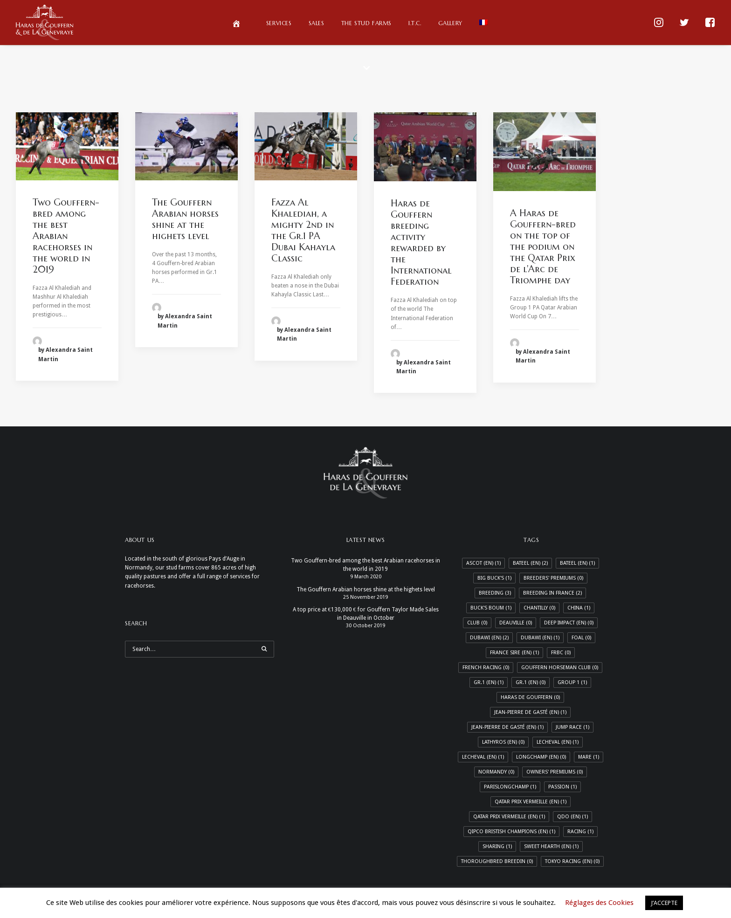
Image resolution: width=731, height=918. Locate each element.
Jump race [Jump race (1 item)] (572, 727)
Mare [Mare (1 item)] (588, 757)
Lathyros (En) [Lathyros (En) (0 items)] (503, 742)
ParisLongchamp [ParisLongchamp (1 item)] (510, 787)
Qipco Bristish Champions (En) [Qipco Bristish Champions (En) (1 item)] (511, 832)
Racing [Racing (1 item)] (580, 832)
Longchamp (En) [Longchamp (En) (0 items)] (541, 757)
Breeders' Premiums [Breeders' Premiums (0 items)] (553, 578)
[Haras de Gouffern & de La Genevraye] (44, 22)
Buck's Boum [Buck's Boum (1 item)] (490, 608)
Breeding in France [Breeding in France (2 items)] (552, 593)
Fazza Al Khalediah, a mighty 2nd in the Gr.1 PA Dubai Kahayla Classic (303, 230)
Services (279, 23)
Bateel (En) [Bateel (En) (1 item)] (577, 563)
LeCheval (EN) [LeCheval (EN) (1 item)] (558, 742)
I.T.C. (414, 23)
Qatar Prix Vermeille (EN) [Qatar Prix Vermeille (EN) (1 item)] (530, 802)
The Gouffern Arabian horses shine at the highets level (185, 219)
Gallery (450, 23)
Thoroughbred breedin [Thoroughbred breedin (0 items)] (497, 861)
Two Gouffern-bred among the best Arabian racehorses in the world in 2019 (66, 236)
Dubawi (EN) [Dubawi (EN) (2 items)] (489, 638)
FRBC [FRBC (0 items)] (561, 653)
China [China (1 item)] (578, 608)
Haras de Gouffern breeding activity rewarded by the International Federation (421, 243)
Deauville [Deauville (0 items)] (515, 623)
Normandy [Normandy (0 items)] (496, 772)
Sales (316, 23)
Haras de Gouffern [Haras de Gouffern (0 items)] (530, 697)
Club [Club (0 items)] (477, 623)
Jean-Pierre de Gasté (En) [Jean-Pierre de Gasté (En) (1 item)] (507, 727)
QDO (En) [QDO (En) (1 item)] (572, 817)
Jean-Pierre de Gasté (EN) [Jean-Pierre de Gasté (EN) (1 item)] (530, 712)
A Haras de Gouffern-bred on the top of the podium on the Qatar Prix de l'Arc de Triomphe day (543, 246)
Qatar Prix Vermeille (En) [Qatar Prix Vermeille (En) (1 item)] (509, 817)
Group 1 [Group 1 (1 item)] (572, 682)
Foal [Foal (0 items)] (581, 638)
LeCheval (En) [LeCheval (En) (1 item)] (483, 757)
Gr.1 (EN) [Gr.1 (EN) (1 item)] (488, 682)
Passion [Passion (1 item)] (562, 787)
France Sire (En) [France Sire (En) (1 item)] (514, 653)
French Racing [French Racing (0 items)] (485, 668)
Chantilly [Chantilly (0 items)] (539, 608)
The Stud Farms (366, 23)
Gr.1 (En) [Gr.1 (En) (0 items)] (530, 682)
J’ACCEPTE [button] (664, 902)
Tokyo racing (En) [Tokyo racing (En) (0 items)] (572, 861)
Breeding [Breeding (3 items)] (495, 593)
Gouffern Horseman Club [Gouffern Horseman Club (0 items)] (559, 668)
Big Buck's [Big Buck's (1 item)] (494, 578)
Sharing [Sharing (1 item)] (497, 846)
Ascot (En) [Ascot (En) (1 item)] (483, 563)
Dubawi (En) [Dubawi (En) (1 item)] (540, 638)
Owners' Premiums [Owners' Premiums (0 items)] (554, 772)
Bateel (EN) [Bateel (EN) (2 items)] (530, 563)
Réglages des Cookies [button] (599, 902)
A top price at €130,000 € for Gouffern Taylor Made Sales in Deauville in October (366, 613)
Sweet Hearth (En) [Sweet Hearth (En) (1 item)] (551, 846)
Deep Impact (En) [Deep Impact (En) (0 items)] (568, 623)
